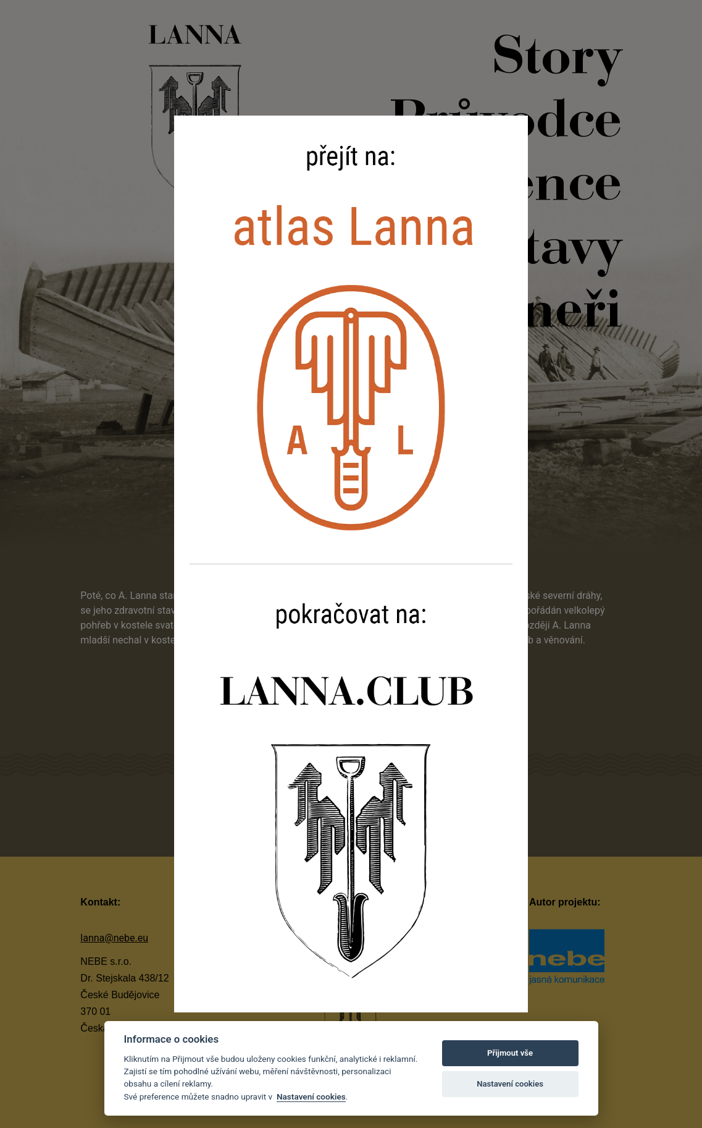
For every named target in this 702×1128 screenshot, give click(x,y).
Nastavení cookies (311, 1096)
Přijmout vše (510, 1053)
